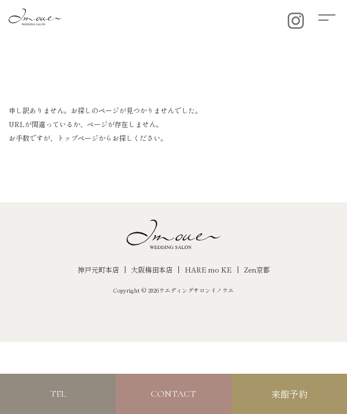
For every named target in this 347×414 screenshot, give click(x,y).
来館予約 (289, 394)
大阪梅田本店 (152, 269)
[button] (332, 16)
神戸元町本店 (98, 269)
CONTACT (173, 394)
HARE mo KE (208, 269)
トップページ (77, 138)
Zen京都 (257, 269)
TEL (58, 394)
